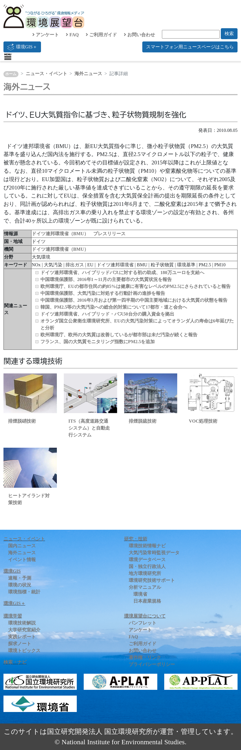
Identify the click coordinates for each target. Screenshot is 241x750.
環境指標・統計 (24, 591)
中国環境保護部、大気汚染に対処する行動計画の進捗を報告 (102, 293)
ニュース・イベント (46, 73)
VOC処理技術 (203, 421)
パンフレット (142, 622)
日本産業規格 (147, 601)
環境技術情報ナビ (147, 545)
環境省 (140, 594)
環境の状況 (19, 584)
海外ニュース (88, 73)
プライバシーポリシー (152, 664)
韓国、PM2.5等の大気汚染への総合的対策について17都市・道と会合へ (113, 307)
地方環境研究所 (145, 573)
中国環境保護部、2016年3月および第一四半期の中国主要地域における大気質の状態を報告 (133, 300)
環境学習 (12, 616)
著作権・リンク (145, 657)
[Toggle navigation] (7, 56)
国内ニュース (22, 545)
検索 (229, 33)
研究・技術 (135, 538)
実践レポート (22, 636)
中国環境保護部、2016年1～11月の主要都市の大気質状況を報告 (106, 279)
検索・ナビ (15, 662)
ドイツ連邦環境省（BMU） (60, 249)
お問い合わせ (139, 34)
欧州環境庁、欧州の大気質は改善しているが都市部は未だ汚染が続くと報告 (118, 334)
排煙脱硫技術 (142, 421)
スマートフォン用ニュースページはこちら (190, 46)
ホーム (10, 74)
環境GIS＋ (22, 46)
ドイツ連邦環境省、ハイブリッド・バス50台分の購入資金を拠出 (107, 314)
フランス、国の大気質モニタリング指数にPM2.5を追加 (97, 341)
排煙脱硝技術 (22, 421)
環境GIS (12, 571)
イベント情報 (22, 559)
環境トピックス (24, 650)
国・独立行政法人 (147, 566)
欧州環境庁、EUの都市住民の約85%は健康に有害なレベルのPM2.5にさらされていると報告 (135, 286)
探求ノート (19, 643)
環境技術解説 (22, 622)
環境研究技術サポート (152, 580)
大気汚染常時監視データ (154, 552)
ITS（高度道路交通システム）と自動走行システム (89, 428)
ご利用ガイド (101, 34)
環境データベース (147, 559)
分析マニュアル (145, 587)
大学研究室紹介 (24, 629)
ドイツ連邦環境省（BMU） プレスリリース (79, 233)
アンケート (45, 34)
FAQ (72, 34)
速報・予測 (19, 578)
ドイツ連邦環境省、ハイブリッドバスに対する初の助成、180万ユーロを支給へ (122, 272)
